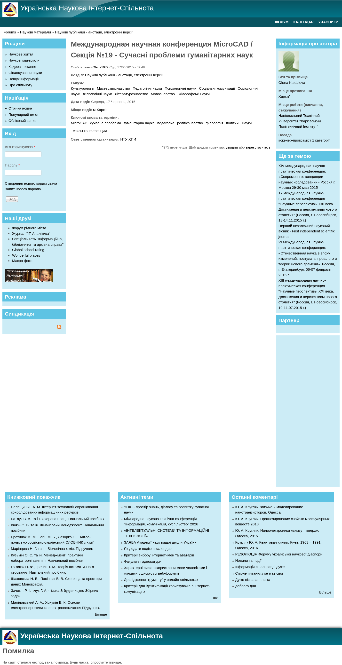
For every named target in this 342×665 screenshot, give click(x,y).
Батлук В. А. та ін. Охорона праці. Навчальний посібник (57, 519)
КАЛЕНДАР (303, 22)
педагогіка (166, 123)
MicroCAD (79, 123)
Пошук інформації (23, 79)
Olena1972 (101, 67)
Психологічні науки (181, 88)
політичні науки (239, 123)
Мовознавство (163, 94)
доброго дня (245, 586)
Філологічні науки (97, 94)
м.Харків (100, 110)
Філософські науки (194, 94)
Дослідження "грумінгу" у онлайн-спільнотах (161, 580)
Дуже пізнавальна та (252, 580)
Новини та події (248, 560)
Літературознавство (131, 94)
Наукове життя (20, 54)
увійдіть (232, 147)
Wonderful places (26, 255)
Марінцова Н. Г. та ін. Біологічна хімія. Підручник (52, 548)
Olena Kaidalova (291, 82)
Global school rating (28, 250)
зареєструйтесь (258, 147)
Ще (215, 598)
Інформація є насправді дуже (260, 567)
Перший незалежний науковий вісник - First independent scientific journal (306, 231)
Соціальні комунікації (217, 88)
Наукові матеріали (35, 32)
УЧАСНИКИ (328, 22)
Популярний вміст (23, 114)
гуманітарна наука (139, 123)
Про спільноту (20, 85)
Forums (10, 32)
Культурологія (82, 88)
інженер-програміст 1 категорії (304, 140)
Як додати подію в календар (148, 548)
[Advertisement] (310, 410)
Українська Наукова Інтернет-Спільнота (87, 8)
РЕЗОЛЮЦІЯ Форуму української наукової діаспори (278, 554)
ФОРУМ (281, 22)
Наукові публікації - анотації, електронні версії (94, 32)
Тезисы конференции (89, 131)
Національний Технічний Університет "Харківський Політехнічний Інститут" (299, 120)
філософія (214, 123)
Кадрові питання (22, 66)
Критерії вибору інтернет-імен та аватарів (159, 555)
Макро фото (22, 261)
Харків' (284, 96)
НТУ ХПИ (128, 139)
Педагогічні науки (147, 88)
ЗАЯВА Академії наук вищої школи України (160, 542)
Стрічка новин (20, 108)
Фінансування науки (25, 73)
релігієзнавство (190, 123)
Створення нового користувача (31, 183)
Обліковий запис (22, 121)
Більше (101, 614)
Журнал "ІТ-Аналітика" (31, 233)
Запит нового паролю (23, 189)
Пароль (12, 165)
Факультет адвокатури (142, 561)
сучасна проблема (105, 123)
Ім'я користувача (20, 147)
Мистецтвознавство (113, 88)
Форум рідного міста (29, 228)
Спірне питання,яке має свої (259, 573)
